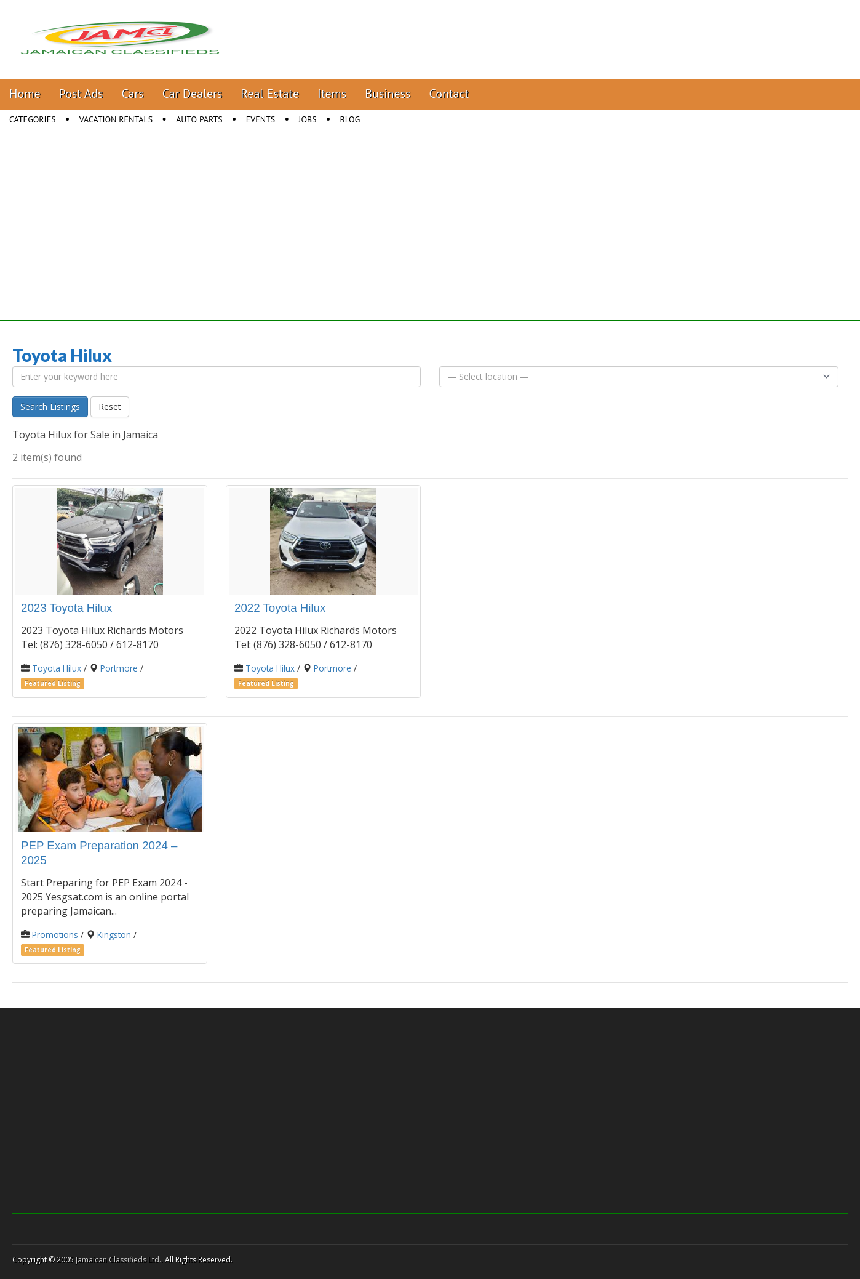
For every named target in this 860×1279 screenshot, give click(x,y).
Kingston (114, 934)
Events (261, 119)
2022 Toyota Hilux (279, 607)
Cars (133, 94)
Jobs (307, 119)
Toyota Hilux (56, 668)
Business (387, 94)
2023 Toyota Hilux (66, 607)
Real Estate (270, 94)
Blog (350, 119)
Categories (32, 119)
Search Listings (50, 406)
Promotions (55, 934)
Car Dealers (192, 94)
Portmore (119, 668)
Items (331, 94)
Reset (109, 406)
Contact (449, 94)
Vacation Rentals (116, 119)
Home (25, 94)
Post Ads (81, 94)
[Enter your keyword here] (216, 376)
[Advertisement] (430, 234)
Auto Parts (199, 119)
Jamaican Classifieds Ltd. (118, 1259)
